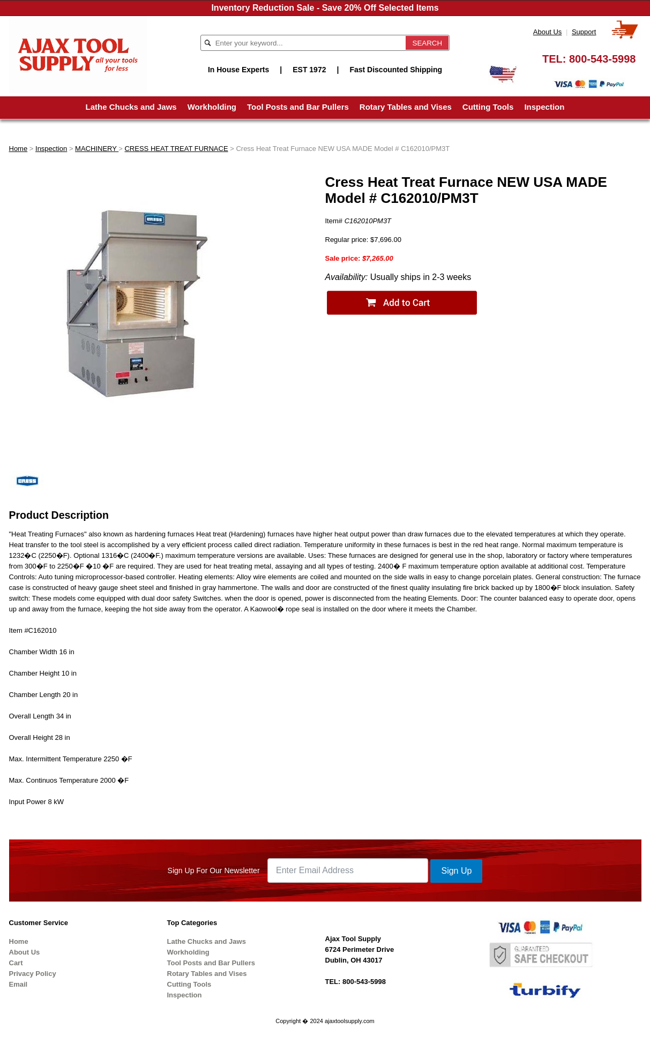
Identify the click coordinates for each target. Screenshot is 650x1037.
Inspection (544, 106)
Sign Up (456, 870)
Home (18, 149)
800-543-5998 (602, 59)
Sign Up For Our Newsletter (214, 870)
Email (18, 984)
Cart (16, 963)
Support (584, 32)
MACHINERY (96, 149)
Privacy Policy (32, 974)
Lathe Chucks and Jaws (131, 106)
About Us (547, 32)
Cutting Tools (488, 106)
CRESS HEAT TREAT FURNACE (176, 149)
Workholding (212, 106)
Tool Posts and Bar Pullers (298, 106)
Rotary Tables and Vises (406, 106)
